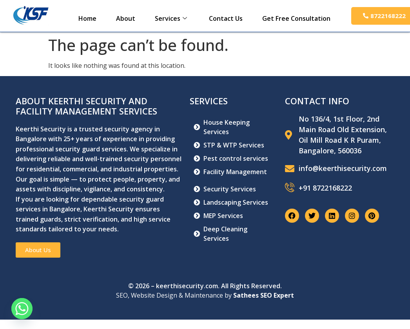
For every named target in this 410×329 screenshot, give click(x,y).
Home (87, 18)
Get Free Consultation (296, 18)
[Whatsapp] (22, 308)
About (125, 18)
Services (171, 18)
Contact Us (226, 18)
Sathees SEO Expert (263, 295)
